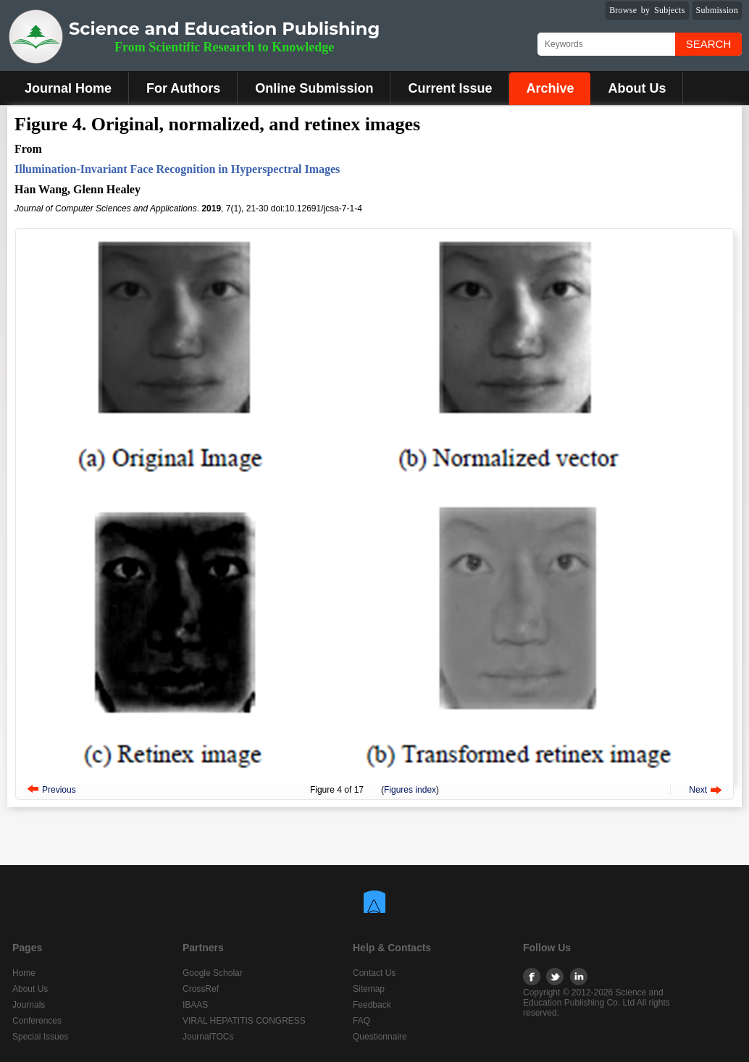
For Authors (183, 88)
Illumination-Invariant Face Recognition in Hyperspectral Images (177, 169)
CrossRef (201, 989)
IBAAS (195, 1005)
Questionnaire (380, 1037)
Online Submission (314, 88)
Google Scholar (213, 973)
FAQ (361, 1021)
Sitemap (369, 989)
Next (698, 790)
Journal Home (68, 88)
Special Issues (40, 1037)
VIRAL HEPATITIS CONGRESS (244, 1021)
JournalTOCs (208, 1037)
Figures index (410, 790)
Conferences (37, 1021)
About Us (637, 88)
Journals (28, 1005)
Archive (550, 88)
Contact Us (374, 973)
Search (709, 44)
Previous (59, 790)
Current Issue (450, 88)
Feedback (372, 1005)
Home (23, 973)
